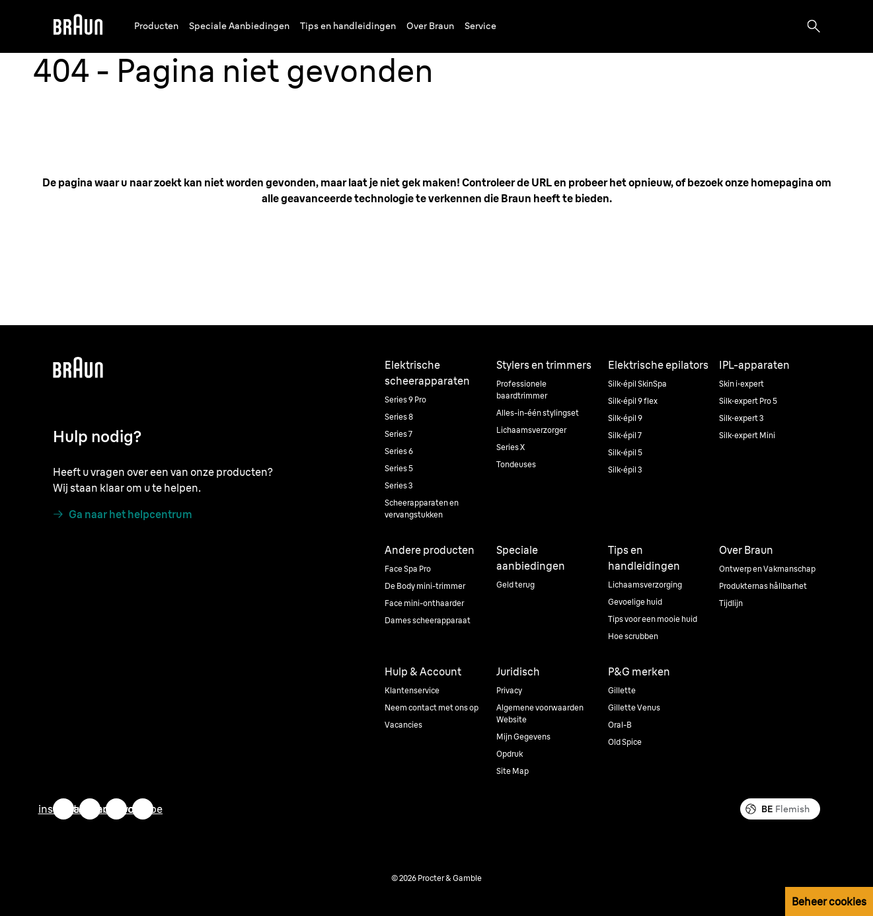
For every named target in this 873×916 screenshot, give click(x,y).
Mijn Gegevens (523, 737)
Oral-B (620, 725)
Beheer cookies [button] (829, 901)
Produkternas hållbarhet (763, 586)
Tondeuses (516, 464)
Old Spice (625, 742)
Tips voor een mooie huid (652, 619)
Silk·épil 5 (625, 452)
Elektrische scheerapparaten (427, 372)
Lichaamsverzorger (531, 430)
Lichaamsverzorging (645, 585)
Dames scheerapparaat (428, 620)
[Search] (813, 26)
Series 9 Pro (405, 399)
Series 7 (398, 434)
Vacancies (403, 725)
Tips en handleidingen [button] (348, 26)
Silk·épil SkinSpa (637, 384)
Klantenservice (412, 690)
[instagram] (63, 809)
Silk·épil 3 (625, 470)
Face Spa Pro (408, 569)
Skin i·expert (741, 384)
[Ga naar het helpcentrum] (122, 514)
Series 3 (399, 485)
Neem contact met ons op (431, 707)
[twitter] (89, 809)
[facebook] (116, 809)
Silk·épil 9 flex (633, 401)
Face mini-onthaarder (424, 603)
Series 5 (399, 468)
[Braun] (77, 26)
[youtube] (142, 809)
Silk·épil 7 (625, 435)
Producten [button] (156, 26)
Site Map (512, 771)
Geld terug (515, 585)
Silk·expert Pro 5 (748, 401)
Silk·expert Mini (747, 435)
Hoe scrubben (633, 636)
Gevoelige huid (635, 602)
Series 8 (399, 417)
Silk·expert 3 (741, 418)
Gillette (622, 690)
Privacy (509, 690)
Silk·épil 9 (625, 418)
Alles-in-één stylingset (537, 413)
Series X (510, 447)
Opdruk (509, 754)
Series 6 (399, 451)
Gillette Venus (634, 707)
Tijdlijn (731, 603)
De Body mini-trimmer (425, 586)
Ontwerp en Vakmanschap (767, 569)
